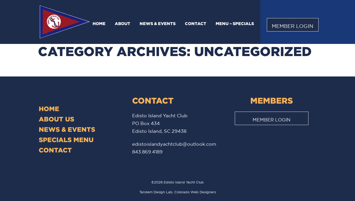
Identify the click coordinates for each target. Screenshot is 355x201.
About (122, 23)
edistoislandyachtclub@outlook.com (174, 143)
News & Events (158, 23)
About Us (56, 118)
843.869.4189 (147, 151)
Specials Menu (66, 139)
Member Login (292, 26)
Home (99, 23)
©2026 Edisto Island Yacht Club (177, 182)
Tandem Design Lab (155, 192)
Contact (195, 23)
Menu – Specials (235, 23)
